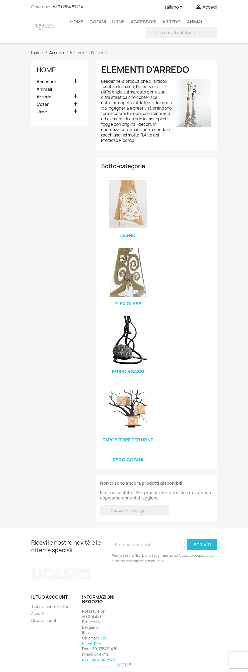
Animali (195, 22)
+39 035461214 (67, 7)
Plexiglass (127, 304)
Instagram (72, 574)
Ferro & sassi (128, 372)
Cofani (98, 22)
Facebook (37, 574)
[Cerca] (181, 32)
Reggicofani (128, 460)
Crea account (43, 620)
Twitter (49, 574)
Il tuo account (49, 597)
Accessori (143, 22)
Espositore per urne (127, 440)
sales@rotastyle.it (99, 659)
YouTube (60, 574)
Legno (128, 235)
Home (76, 22)
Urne (118, 22)
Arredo (171, 22)
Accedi (37, 613)
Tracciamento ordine (50, 606)
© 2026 (124, 665)
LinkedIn (84, 574)
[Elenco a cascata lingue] (174, 7)
